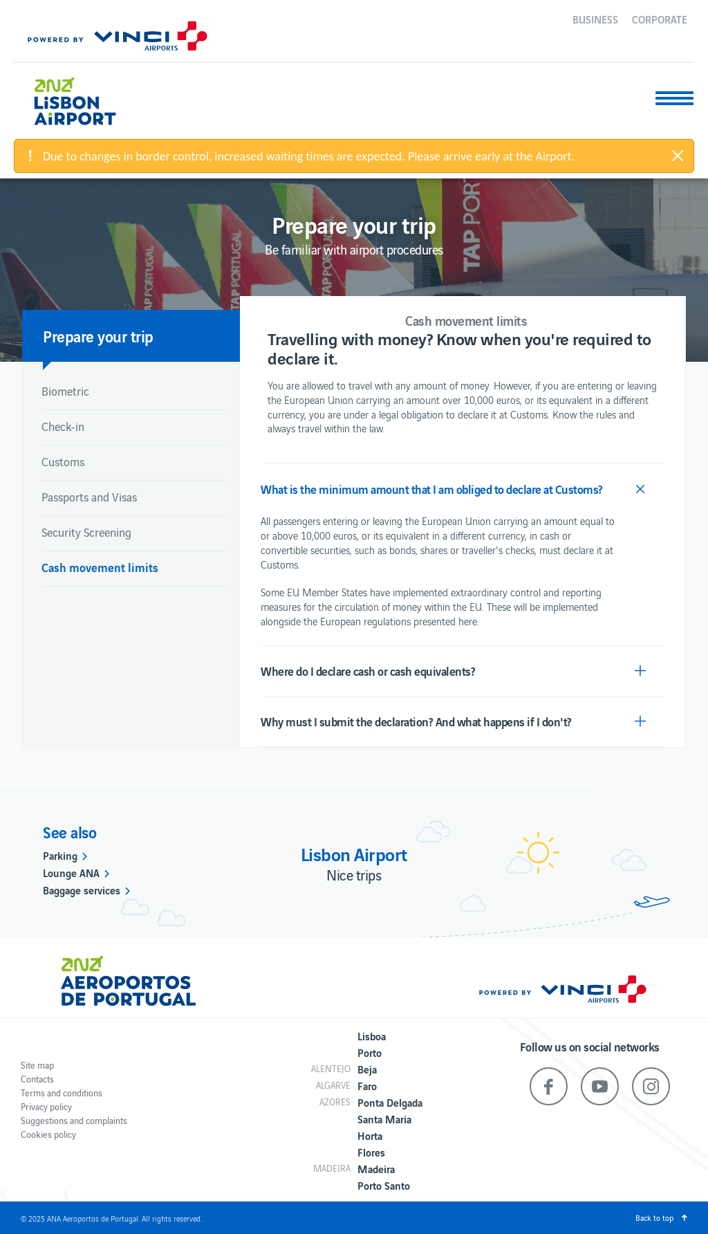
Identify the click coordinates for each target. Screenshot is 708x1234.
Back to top (654, 1217)
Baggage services (81, 889)
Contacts (37, 1078)
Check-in (62, 426)
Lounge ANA (71, 872)
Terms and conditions (61, 1092)
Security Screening (86, 532)
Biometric (65, 391)
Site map (37, 1064)
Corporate (659, 18)
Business (595, 18)
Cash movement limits (99, 566)
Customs (62, 461)
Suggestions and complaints (74, 1120)
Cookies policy (48, 1134)
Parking (60, 854)
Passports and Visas (89, 496)
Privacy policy (46, 1106)
